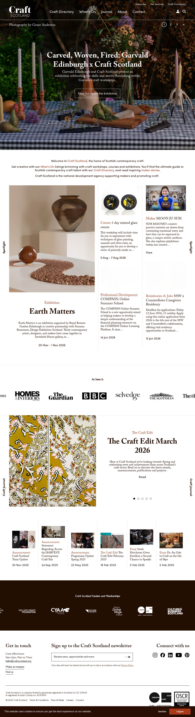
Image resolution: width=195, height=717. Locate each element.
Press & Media (57, 700)
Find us (9, 672)
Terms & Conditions (39, 700)
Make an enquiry (15, 667)
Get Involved (156, 4)
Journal (106, 11)
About (122, 11)
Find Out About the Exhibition (97, 93)
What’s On (47, 166)
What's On (87, 11)
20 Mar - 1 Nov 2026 (52, 345)
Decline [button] (162, 711)
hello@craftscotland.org (18, 661)
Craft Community (177, 4)
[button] (134, 499)
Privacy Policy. (127, 666)
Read (142, 477)
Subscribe (140, 4)
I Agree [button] (180, 711)
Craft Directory (62, 11)
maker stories (150, 170)
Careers (70, 700)
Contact (139, 11)
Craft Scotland (20, 11)
